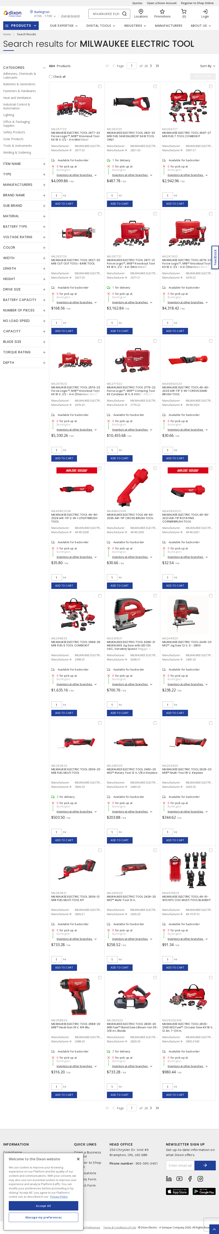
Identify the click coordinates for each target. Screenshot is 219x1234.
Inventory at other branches (75, 175)
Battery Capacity (20, 300)
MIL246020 (115, 765)
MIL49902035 (116, 511)
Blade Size (12, 341)
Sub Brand (12, 205)
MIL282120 (114, 129)
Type (7, 174)
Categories (14, 67)
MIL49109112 (170, 893)
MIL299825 (59, 638)
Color (9, 247)
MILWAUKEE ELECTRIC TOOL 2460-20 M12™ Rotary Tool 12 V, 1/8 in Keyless (132, 771)
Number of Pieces (19, 310)
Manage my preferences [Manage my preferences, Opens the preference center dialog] (43, 1217)
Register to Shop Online (197, 3)
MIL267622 (170, 256)
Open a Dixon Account (162, 3)
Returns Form (85, 1179)
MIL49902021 (171, 511)
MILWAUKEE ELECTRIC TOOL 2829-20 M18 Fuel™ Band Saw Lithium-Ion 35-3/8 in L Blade (132, 1027)
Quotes (137, 3)
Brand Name (14, 195)
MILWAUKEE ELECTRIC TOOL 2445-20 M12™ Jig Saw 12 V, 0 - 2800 (187, 643)
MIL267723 (59, 129)
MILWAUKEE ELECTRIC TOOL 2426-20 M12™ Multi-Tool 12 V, (131, 898)
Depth (8, 362)
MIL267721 (114, 256)
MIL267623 (59, 384)
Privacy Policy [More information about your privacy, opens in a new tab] (59, 1197)
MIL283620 (59, 765)
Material (11, 216)
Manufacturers (168, 25)
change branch (70, 16)
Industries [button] (133, 25)
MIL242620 (115, 893)
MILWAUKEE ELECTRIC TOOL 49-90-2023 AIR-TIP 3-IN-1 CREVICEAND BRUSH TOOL (186, 391)
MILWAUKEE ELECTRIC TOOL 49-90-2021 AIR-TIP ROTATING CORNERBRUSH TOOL (186, 518)
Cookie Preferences (88, 1227)
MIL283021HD (172, 1020)
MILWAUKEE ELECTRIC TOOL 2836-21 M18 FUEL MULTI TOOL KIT (75, 898)
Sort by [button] (206, 66)
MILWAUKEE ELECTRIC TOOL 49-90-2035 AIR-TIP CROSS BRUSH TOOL (130, 516)
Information (16, 1144)
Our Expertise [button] (62, 25)
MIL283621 (59, 893)
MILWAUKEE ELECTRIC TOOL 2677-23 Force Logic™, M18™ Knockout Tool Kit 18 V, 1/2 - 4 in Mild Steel (75, 136)
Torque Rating (17, 352)
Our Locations (85, 1173)
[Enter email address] (180, 1165)
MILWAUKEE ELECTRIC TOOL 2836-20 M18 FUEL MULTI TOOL (76, 771)
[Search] (109, 14)
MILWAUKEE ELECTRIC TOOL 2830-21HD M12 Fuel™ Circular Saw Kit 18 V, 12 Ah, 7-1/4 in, (187, 1027)
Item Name (12, 163)
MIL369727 (170, 129)
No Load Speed (16, 320)
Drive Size (12, 289)
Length (9, 268)
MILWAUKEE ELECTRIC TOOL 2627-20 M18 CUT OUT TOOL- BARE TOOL (75, 261)
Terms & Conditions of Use (119, 1227)
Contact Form (85, 1185)
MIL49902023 (172, 384)
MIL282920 (115, 1020)
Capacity (12, 331)
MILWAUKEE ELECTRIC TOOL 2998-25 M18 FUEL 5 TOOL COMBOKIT (76, 643)
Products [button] (21, 25)
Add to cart (64, 203)
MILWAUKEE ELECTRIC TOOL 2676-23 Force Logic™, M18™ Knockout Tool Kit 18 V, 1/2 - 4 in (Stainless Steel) (75, 391)
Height (9, 279)
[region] (43, 1192)
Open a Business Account (87, 1154)
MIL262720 (59, 256)
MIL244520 (170, 638)
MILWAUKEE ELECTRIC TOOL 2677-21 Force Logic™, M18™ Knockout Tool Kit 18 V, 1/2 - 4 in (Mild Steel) (131, 263)
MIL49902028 (61, 511)
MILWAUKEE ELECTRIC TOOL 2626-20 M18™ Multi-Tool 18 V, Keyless (187, 771)
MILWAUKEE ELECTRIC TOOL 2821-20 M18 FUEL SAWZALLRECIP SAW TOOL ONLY (131, 136)
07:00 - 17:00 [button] (43, 16)
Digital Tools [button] (99, 25)
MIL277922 (114, 384)
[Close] (78, 1159)
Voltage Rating (18, 237)
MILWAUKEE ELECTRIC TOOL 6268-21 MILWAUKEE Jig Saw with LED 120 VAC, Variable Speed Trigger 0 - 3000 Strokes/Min (131, 647)
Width (9, 258)
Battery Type (15, 226)
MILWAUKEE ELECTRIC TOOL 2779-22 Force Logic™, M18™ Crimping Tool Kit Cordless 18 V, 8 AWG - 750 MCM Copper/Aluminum (132, 392)
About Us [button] (199, 25)
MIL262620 (170, 765)
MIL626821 (114, 638)
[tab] (24, 67)
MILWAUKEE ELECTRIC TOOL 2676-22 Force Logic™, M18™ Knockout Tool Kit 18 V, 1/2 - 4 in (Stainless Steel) (186, 263)
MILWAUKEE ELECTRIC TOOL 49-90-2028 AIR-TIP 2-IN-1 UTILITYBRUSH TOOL (75, 518)
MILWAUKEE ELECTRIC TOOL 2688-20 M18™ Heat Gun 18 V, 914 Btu (76, 1025)
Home (7, 34)
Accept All (43, 1206)
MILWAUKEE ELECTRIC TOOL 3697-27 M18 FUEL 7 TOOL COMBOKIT (186, 134)
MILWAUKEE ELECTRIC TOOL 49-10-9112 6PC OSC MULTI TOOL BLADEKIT (186, 898)
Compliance (12, 1152)
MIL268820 (59, 1020)
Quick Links (85, 1144)
